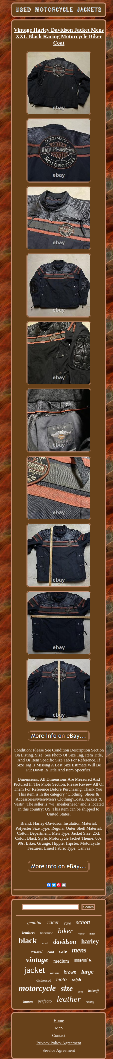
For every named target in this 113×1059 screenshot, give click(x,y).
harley (90, 941)
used (80, 991)
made (92, 933)
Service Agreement (58, 1050)
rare (67, 923)
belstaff (93, 991)
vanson (54, 973)
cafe (63, 951)
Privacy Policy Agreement (58, 1043)
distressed (43, 980)
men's (83, 960)
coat (51, 952)
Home (59, 1020)
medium (61, 961)
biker (65, 931)
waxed (36, 951)
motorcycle (37, 988)
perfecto (45, 1001)
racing (90, 1001)
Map (58, 1028)
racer (53, 922)
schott (83, 922)
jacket (34, 970)
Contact (59, 1035)
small (45, 943)
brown (70, 972)
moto (61, 979)
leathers (28, 933)
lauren (28, 1001)
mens (79, 950)
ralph (76, 980)
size (67, 988)
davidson (64, 941)
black (28, 940)
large (87, 972)
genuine (34, 922)
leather (69, 998)
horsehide (46, 933)
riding (81, 933)
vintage (37, 959)
